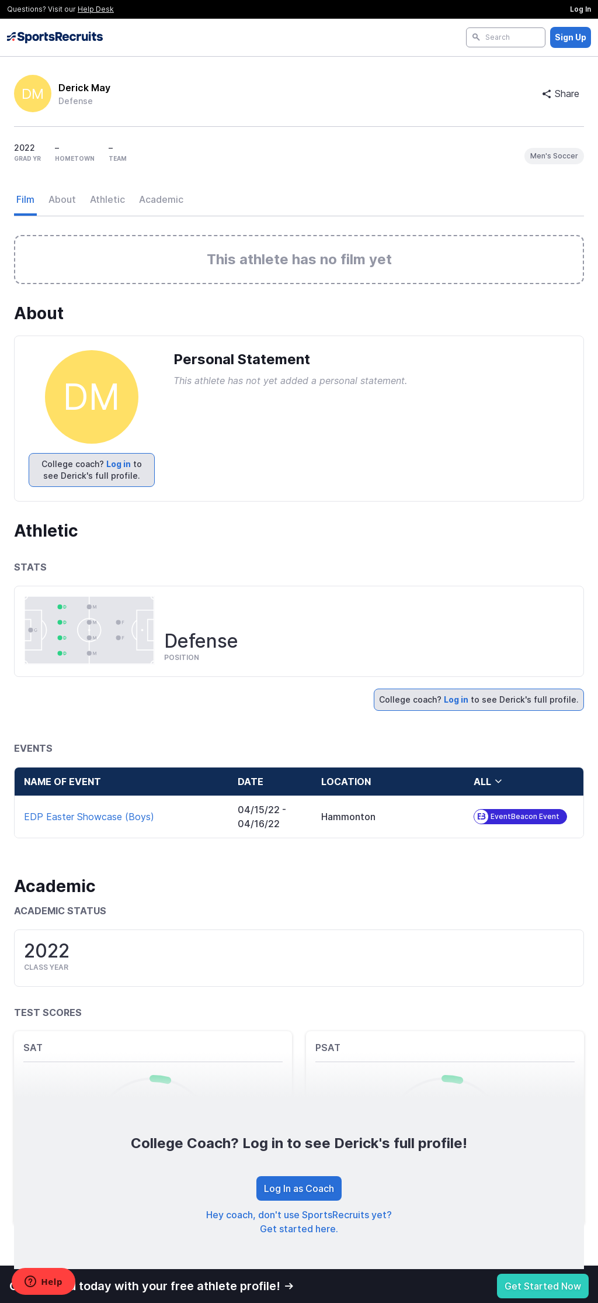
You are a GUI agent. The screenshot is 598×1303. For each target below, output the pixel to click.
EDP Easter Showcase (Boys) (89, 816)
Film (25, 199)
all (488, 781)
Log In (580, 9)
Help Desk (96, 9)
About (62, 199)
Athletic (107, 199)
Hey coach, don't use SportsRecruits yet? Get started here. (299, 1222)
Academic (161, 199)
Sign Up (570, 37)
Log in (118, 464)
